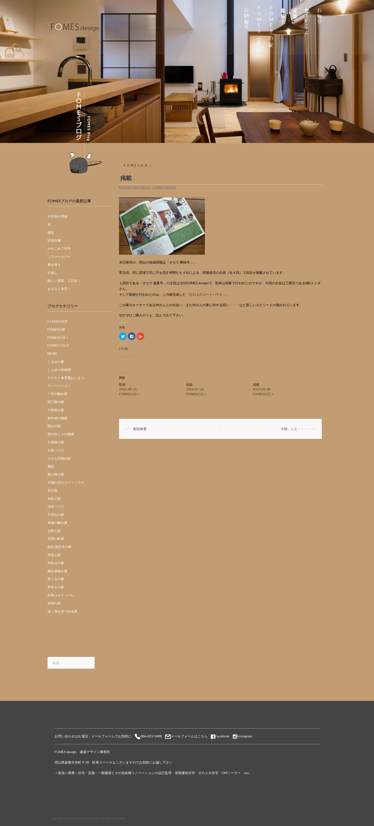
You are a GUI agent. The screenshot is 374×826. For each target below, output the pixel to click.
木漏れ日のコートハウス (65, 482)
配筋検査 (140, 429)
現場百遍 (54, 240)
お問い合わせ (246, 16)
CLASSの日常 (57, 321)
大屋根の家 (55, 442)
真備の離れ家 (57, 523)
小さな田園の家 (59, 458)
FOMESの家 (271, 22)
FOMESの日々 (138, 165)
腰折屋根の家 (57, 571)
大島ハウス (55, 450)
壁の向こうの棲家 (60, 434)
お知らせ (319, 13)
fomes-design (164, 187)
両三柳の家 (55, 402)
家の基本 (295, 7)
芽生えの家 (55, 587)
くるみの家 (55, 362)
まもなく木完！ (59, 289)
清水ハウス (55, 506)
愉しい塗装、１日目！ (64, 281)
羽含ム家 (54, 555)
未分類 (52, 490)
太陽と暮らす (283, 13)
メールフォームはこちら (189, 736)
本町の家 (54, 499)
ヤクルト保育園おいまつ (65, 378)
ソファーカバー (59, 256)
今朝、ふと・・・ (294, 429)
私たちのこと (307, 18)
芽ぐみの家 (55, 579)
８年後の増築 (57, 216)
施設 (50, 466)
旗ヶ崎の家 (55, 474)
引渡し (52, 273)
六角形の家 (55, 410)
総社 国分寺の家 (59, 547)
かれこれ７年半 (59, 248)
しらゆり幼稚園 (59, 370)
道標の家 (54, 603)
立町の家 (54, 531)
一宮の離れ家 (57, 394)
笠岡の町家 (55, 539)
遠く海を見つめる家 (62, 611)
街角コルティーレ (60, 595)
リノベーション (59, 386)
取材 (122, 384)
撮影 (50, 232)
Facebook (220, 736)
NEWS (52, 353)
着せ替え (54, 265)
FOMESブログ (259, 27)
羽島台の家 (55, 563)
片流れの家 (55, 514)
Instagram (244, 736)
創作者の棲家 (57, 418)
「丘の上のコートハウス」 (206, 294)
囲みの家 (54, 426)
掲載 (189, 384)
